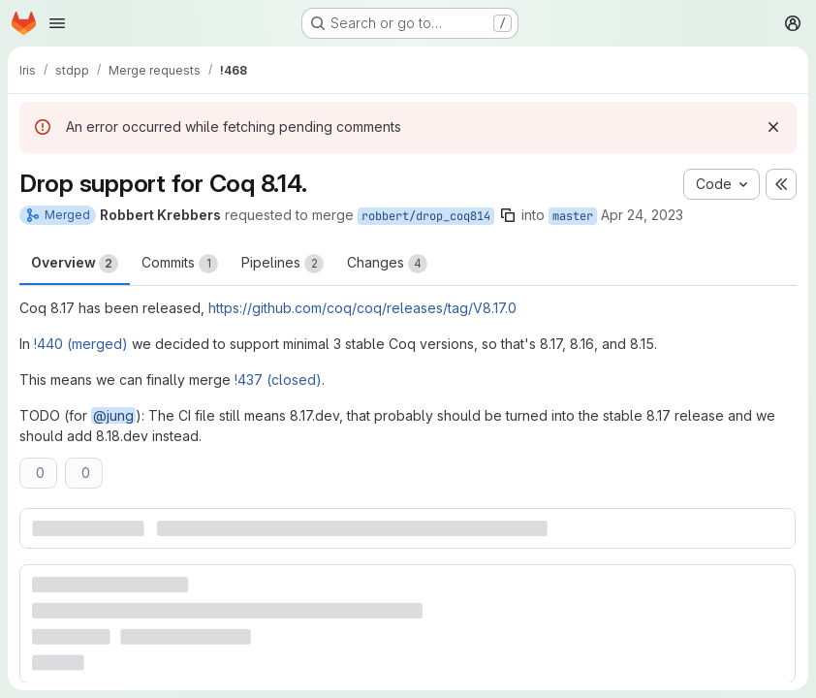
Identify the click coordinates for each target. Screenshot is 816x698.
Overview (74, 263)
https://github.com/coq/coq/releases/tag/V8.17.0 (362, 308)
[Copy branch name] (507, 215)
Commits (179, 263)
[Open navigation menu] (57, 23)
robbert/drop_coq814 (425, 216)
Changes (387, 263)
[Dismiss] (773, 127)
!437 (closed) (278, 379)
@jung (113, 415)
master (572, 216)
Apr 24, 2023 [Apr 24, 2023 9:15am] (642, 214)
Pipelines (282, 263)
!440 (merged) (81, 343)
